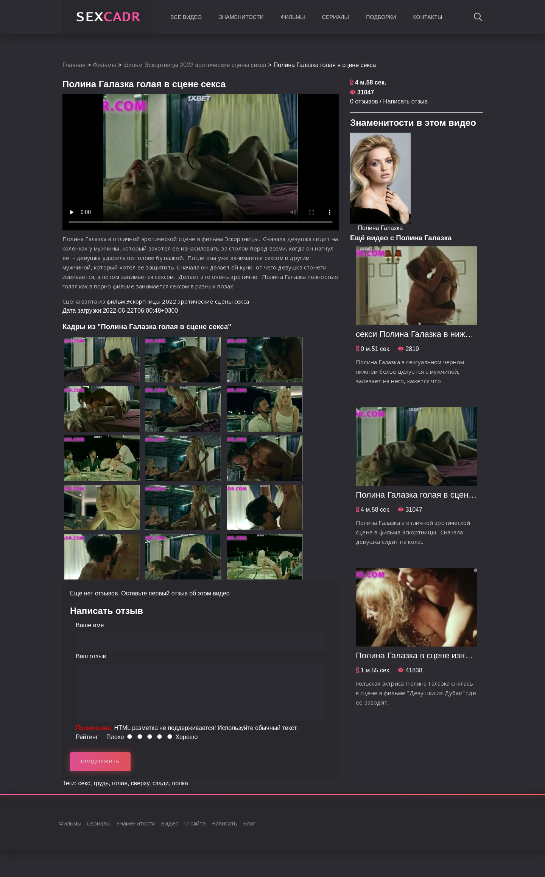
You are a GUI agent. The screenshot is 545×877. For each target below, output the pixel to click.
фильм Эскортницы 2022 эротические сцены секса (194, 65)
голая (120, 783)
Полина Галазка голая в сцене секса (426, 495)
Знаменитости (241, 17)
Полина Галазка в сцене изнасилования (433, 655)
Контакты (427, 17)
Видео (170, 823)
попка (180, 783)
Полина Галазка (380, 228)
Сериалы (335, 17)
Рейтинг (87, 737)
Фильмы (293, 17)
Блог (249, 823)
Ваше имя (90, 625)
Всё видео (186, 17)
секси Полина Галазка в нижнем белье (430, 334)
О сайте (195, 823)
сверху (140, 783)
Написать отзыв (405, 101)
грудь (101, 783)
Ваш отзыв (91, 656)
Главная (74, 65)
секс (84, 783)
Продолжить (100, 761)
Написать (224, 823)
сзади (161, 783)
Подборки (381, 17)
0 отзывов (364, 101)
